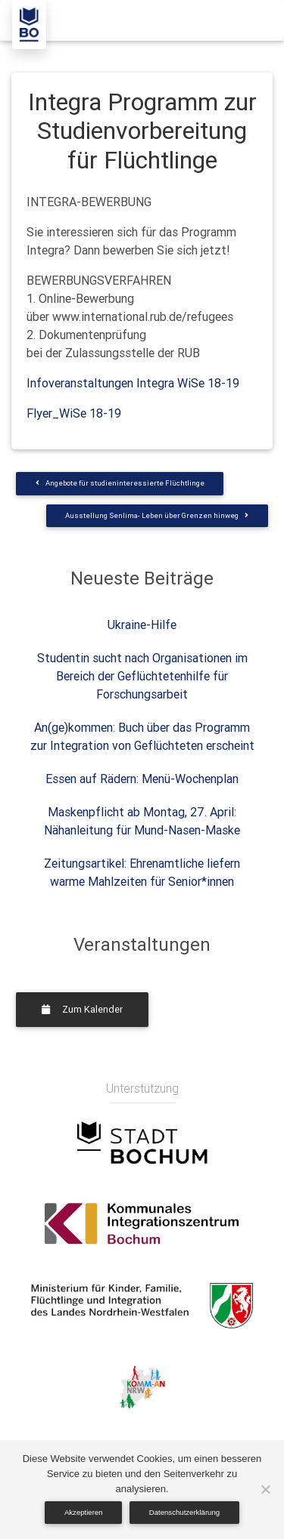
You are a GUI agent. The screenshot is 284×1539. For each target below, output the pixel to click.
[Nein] (265, 1489)
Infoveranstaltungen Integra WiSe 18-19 (133, 382)
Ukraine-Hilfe (142, 624)
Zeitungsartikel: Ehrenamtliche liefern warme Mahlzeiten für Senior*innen (142, 872)
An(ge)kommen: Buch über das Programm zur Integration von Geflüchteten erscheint (142, 736)
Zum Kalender (82, 1009)
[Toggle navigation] (251, 20)
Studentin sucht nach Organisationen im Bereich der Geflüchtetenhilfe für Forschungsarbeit (142, 676)
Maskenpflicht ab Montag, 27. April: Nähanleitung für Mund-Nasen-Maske (142, 820)
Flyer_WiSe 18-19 (74, 413)
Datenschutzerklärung (184, 1512)
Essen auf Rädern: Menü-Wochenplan (142, 778)
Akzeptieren (83, 1512)
